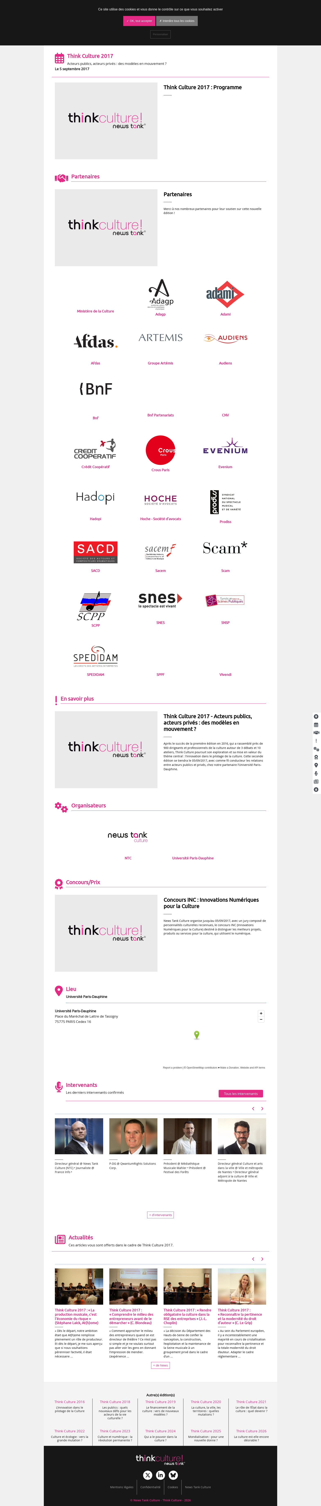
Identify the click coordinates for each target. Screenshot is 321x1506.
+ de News (160, 1365)
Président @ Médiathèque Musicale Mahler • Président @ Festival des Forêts (185, 1168)
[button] (254, 1109)
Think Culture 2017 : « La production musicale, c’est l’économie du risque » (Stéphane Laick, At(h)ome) (76, 1316)
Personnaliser (160, 34)
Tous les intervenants (241, 1093)
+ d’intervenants (160, 1215)
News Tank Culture (198, 1487)
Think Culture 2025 (206, 1431)
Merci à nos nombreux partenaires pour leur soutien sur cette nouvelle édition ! (212, 211)
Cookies (173, 1487)
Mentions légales (121, 1487)
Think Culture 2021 (251, 1401)
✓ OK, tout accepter (139, 21)
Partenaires (178, 194)
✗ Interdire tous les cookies (176, 21)
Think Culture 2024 (160, 1431)
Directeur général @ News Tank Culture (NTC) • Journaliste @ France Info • (76, 1168)
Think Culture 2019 (160, 1401)
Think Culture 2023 (115, 1431)
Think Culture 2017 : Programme (203, 87)
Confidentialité (150, 1487)
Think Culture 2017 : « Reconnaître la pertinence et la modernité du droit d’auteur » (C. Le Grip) (240, 1316)
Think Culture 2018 (115, 1401)
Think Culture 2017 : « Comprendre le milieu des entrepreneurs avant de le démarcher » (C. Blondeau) (131, 1316)
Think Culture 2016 (69, 1401)
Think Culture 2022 (69, 1431)
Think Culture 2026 (251, 1431)
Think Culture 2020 (206, 1401)
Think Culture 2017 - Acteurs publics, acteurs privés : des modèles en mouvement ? (208, 722)
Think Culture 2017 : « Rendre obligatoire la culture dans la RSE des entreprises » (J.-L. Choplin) (187, 1316)
